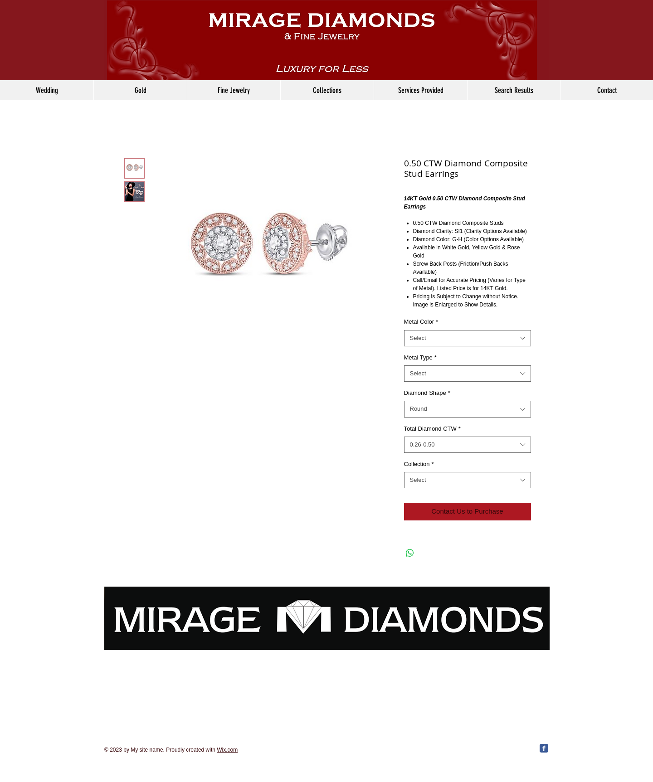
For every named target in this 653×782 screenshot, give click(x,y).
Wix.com (227, 750)
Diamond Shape (427, 392)
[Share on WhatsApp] (409, 553)
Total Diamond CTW (432, 428)
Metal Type (420, 357)
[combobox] (467, 338)
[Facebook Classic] (544, 748)
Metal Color (421, 321)
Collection (419, 464)
